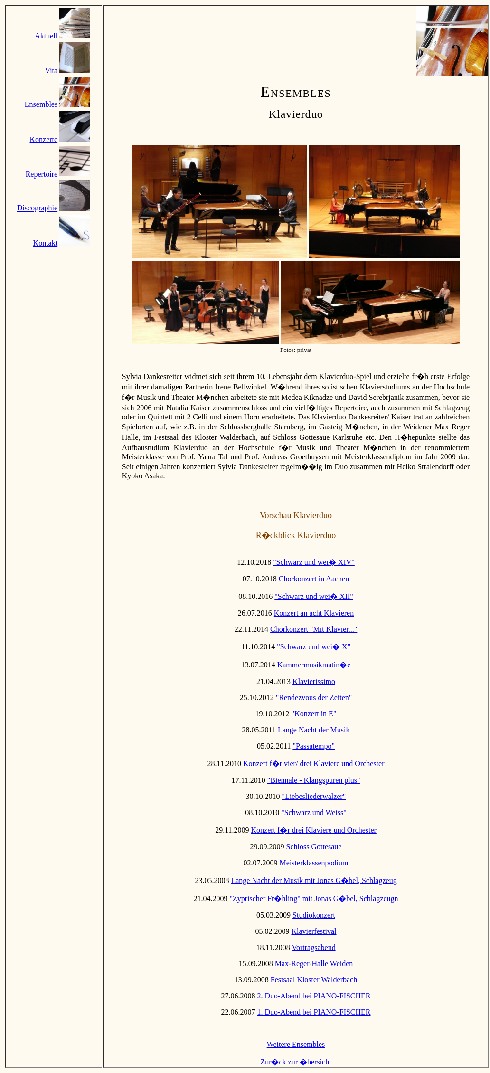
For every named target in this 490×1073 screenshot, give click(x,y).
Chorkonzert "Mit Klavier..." (313, 629)
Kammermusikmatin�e (314, 665)
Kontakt (45, 243)
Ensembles (41, 105)
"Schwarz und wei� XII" (313, 596)
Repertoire (42, 174)
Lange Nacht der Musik (314, 730)
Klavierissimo (313, 681)
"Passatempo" (313, 746)
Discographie (37, 208)
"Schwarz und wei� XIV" (314, 562)
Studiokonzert (313, 915)
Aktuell (46, 36)
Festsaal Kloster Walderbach (314, 980)
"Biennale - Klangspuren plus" (313, 780)
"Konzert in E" (314, 714)
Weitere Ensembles (296, 1044)
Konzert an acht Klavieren (314, 613)
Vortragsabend (314, 947)
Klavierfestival (313, 931)
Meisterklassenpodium (314, 863)
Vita (51, 70)
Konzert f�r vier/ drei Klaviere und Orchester (314, 764)
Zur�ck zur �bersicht (295, 1062)
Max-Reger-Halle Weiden (314, 963)
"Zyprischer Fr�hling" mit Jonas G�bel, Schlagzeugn (313, 898)
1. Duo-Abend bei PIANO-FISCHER (313, 1012)
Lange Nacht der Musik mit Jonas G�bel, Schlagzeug (313, 880)
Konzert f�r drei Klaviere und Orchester (314, 830)
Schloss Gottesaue (314, 847)
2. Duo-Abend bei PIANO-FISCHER (313, 996)
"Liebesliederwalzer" (314, 796)
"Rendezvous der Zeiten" (314, 697)
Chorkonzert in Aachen (314, 579)
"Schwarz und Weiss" (314, 812)
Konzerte (44, 139)
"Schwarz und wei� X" (313, 647)
